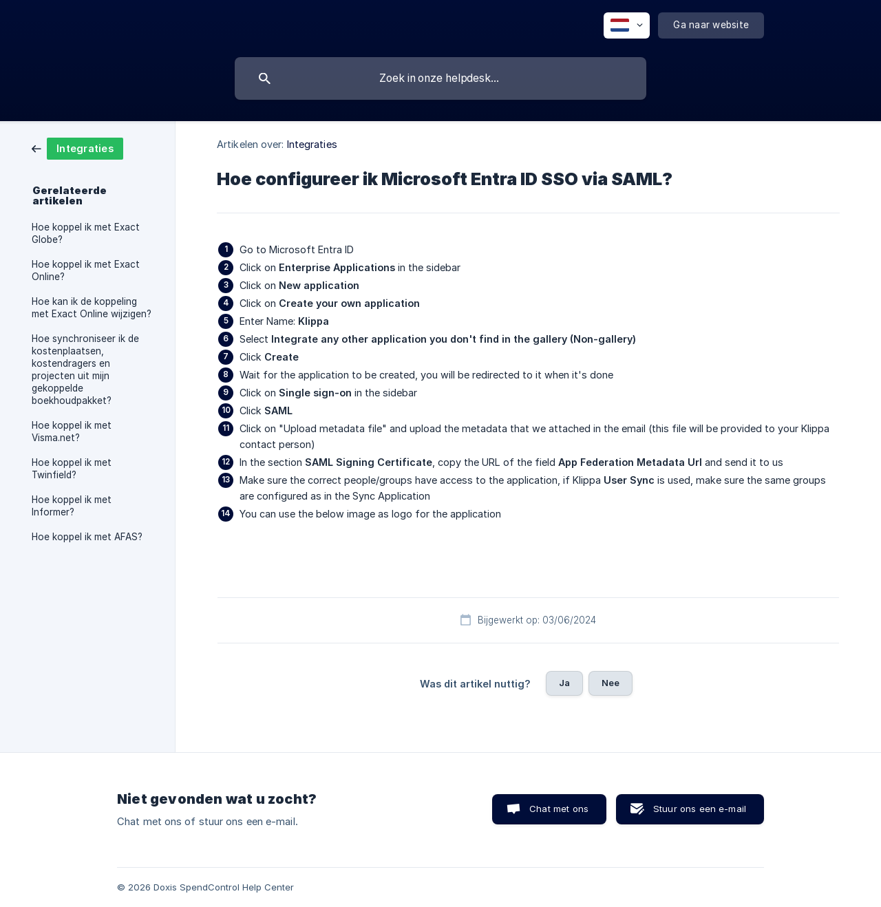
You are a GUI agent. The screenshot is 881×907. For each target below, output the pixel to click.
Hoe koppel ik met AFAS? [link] (87, 536)
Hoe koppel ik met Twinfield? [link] (72, 468)
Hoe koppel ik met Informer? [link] (72, 505)
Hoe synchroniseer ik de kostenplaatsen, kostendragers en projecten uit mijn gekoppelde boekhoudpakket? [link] (85, 369)
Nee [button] (610, 682)
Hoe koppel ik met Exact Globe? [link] (86, 233)
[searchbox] (440, 78)
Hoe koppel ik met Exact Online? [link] (86, 270)
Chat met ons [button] (558, 808)
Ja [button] (564, 682)
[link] (77, 147)
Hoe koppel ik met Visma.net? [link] (72, 431)
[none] (627, 25)
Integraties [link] (312, 144)
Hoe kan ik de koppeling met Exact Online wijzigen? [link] (91, 307)
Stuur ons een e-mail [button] (699, 808)
